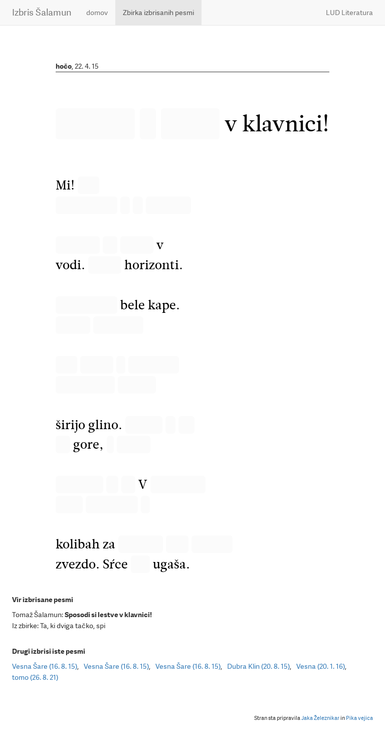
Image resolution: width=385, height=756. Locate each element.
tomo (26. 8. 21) (35, 677)
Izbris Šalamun (41, 12)
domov (97, 12)
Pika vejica (359, 718)
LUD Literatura (349, 12)
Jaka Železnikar (320, 718)
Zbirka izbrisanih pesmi (158, 12)
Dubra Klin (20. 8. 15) (258, 666)
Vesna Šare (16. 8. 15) (44, 666)
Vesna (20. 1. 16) (320, 666)
